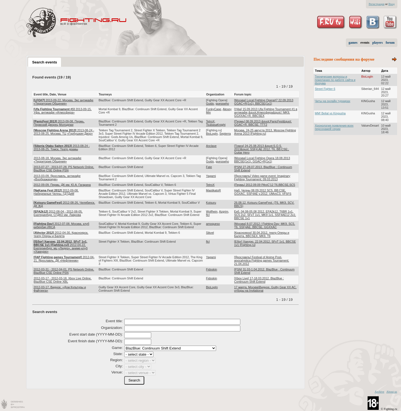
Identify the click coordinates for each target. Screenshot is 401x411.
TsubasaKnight (216, 124)
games (353, 43)
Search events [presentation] (44, 62)
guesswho (222, 103)
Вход (391, 4)
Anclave (211, 145)
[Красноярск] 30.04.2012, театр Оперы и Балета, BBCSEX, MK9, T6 (261, 234)
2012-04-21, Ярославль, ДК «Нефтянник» (64, 258)
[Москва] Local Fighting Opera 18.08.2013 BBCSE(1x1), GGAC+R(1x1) (262, 159)
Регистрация (376, 4)
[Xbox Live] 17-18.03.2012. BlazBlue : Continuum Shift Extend (259, 280)
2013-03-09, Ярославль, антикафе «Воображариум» (57, 177)
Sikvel (210, 232)
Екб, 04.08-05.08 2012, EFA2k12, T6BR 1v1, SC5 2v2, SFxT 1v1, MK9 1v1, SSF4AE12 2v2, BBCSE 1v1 (265, 215)
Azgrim (223, 211)
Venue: (117, 372)
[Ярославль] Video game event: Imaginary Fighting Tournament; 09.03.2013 (262, 177)
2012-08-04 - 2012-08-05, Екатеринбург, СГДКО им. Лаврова (58, 213)
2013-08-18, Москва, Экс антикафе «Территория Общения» (58, 159)
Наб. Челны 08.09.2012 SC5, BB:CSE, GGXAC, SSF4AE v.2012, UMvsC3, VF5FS (262, 192)
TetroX (210, 121)
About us (391, 391)
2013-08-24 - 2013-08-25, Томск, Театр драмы (62, 147)
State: (118, 354)
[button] (134, 380)
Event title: (114, 321)
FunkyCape (213, 109)
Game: (117, 348)
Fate (209, 167)
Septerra (225, 133)
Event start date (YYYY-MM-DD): (96, 334)
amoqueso (213, 223)
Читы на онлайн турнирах (332, 101)
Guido (210, 103)
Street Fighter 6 (325, 88)
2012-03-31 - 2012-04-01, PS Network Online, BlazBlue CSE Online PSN (64, 271)
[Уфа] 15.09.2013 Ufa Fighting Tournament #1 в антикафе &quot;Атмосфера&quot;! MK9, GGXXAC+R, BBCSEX (265, 112)
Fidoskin (211, 269)
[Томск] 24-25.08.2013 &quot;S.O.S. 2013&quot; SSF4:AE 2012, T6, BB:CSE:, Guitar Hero (261, 149)
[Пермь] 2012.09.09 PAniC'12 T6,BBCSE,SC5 (264, 184)
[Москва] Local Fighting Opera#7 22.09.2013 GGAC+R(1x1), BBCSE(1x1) (263, 102)
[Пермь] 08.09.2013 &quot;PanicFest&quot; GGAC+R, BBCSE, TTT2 (263, 123)
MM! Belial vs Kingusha (330, 113)
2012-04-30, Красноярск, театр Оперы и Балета (61, 234)
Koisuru (211, 202)
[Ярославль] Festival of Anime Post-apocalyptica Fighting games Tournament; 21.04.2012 (261, 260)
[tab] (44, 62)
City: (119, 366)
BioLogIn (212, 133)
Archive (379, 391)
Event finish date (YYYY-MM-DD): (95, 341)
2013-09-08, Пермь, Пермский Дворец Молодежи (59, 123)
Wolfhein (211, 211)
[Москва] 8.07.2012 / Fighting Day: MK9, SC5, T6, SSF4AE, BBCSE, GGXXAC (264, 225)
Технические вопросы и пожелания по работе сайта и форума (335, 80)
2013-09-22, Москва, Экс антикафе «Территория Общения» (64, 102)
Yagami (211, 176)
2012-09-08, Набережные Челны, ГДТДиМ (56, 192)
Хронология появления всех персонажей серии (334, 127)
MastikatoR (213, 190)
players (377, 43)
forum (390, 43)
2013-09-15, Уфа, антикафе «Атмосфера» (63, 110)
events (364, 43)
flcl (208, 214)
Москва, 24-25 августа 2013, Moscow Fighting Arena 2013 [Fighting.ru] (265, 132)
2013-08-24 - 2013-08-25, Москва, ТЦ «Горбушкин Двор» (64, 132)
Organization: (112, 328)
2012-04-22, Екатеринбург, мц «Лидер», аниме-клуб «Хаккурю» (61, 246)
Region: (116, 360)
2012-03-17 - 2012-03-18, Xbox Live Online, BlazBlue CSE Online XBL (63, 280)
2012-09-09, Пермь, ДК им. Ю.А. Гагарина (62, 184)
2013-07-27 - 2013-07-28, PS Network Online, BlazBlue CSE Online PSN (64, 168)
